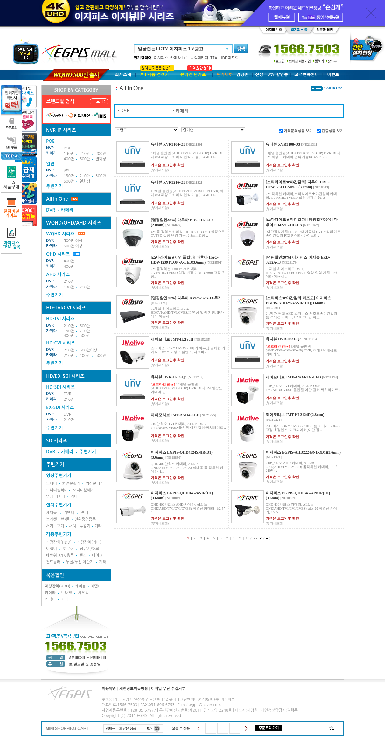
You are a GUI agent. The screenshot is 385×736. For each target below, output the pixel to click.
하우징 (68, 549)
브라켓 (51, 519)
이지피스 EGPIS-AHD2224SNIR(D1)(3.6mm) (303, 452)
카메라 (51, 153)
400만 (69, 159)
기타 (74, 496)
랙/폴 (65, 519)
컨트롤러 (53, 562)
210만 (85, 154)
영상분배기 (94, 483)
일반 (67, 170)
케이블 (51, 513)
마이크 (97, 555)
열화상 (100, 159)
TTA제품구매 (11, 177)
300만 (100, 154)
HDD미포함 (229, 58)
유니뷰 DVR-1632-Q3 (168, 377)
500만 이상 (73, 241)
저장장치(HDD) (59, 542)
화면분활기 (71, 483)
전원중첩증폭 (85, 519)
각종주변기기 (58, 534)
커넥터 (69, 513)
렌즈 (83, 555)
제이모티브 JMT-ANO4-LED (175, 415)
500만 (85, 159)
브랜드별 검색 (60, 101)
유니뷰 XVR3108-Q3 (283, 144)
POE (67, 148)
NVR (50, 148)
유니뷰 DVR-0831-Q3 (283, 339)
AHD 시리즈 (58, 274)
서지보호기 (55, 526)
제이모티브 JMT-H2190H (172, 339)
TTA (213, 58)
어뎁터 (51, 549)
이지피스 (161, 58)
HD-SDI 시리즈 (60, 387)
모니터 (51, 483)
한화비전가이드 (11, 208)
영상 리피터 (55, 496)
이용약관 (109, 689)
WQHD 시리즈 (65, 234)
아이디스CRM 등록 (11, 238)
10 (247, 538)
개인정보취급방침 (133, 689)
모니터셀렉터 (57, 490)
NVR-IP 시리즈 (61, 130)
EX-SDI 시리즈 (60, 407)
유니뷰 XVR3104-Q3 (168, 144)
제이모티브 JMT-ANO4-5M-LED (293, 377)
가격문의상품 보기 (298, 131)
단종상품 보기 (333, 131)
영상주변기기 (58, 475)
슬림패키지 (199, 58)
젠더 (84, 513)
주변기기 (54, 186)
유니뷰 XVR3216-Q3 (168, 182)
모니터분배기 (83, 490)
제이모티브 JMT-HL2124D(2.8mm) (295, 415)
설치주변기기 (58, 505)
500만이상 (88, 350)
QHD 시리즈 (58, 254)
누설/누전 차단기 (80, 562)
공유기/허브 (89, 549)
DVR (50, 210)
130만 (69, 154)
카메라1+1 (179, 58)
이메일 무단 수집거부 (168, 689)
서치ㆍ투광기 (79, 526)
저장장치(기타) (89, 542)
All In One (57, 199)
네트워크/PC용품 (60, 555)
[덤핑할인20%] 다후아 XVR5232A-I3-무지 (186, 298)
